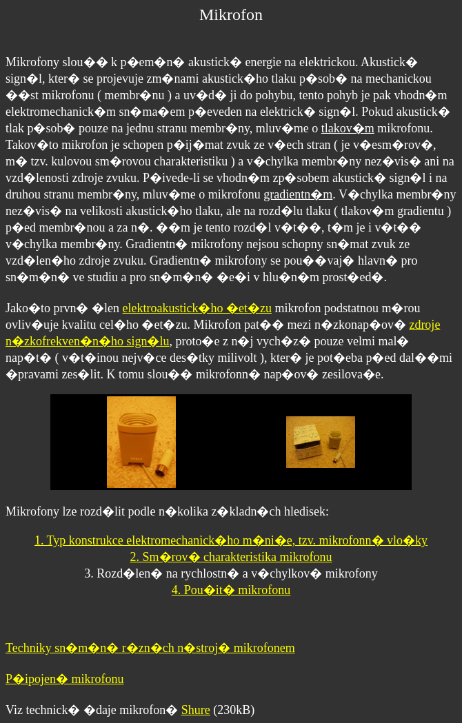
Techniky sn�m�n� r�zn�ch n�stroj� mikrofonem (150, 648)
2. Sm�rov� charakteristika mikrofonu (231, 557)
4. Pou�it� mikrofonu (231, 590)
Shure (195, 710)
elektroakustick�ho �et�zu (196, 308)
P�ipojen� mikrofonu (65, 679)
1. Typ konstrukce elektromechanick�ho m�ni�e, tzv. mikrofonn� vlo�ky (231, 540)
